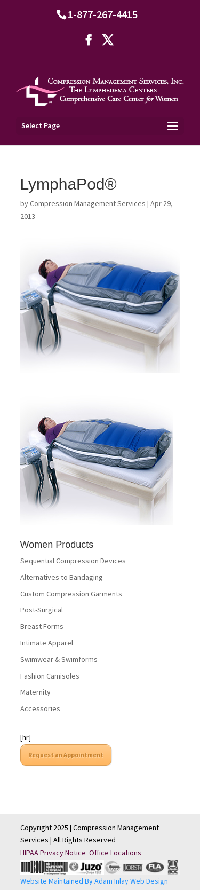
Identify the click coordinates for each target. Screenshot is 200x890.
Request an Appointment (65, 755)
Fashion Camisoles (49, 676)
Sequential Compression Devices (73, 560)
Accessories (40, 708)
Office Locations (115, 852)
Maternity (35, 692)
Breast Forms (41, 626)
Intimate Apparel (46, 643)
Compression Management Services (88, 203)
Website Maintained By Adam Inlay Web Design (94, 881)
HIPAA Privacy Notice (53, 852)
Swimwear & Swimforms (59, 659)
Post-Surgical (41, 610)
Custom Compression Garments (71, 593)
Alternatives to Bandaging (61, 577)
